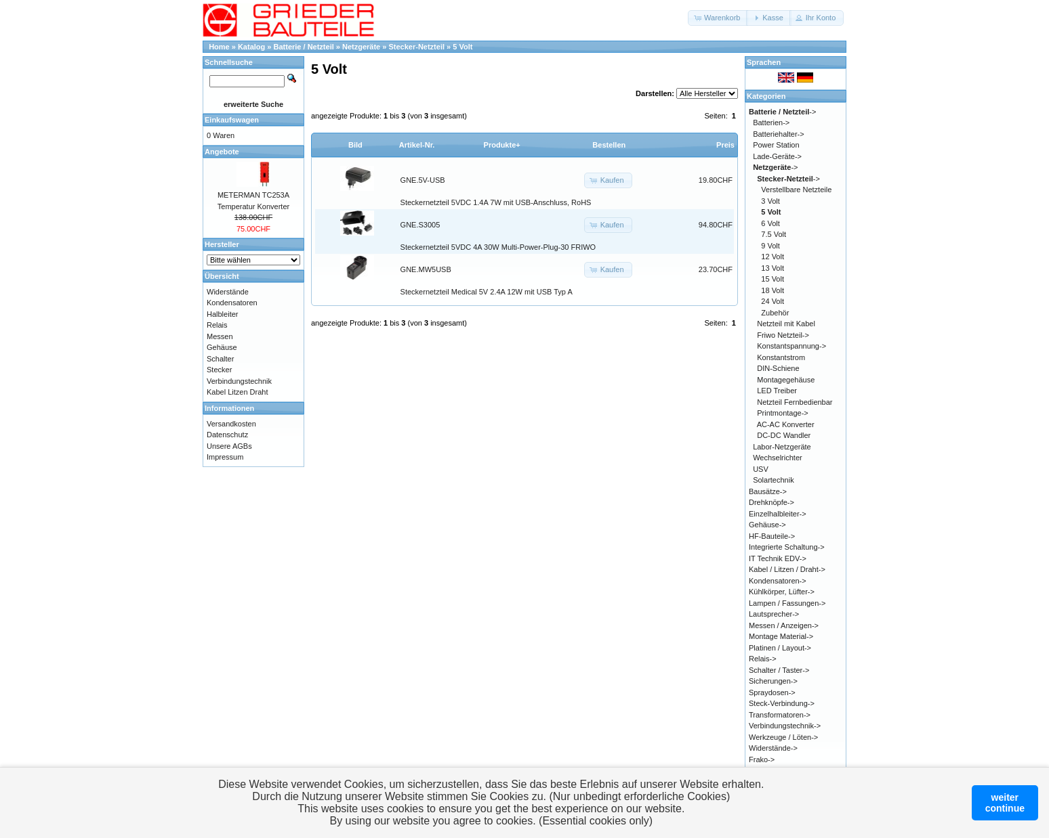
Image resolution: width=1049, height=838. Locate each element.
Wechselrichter (777, 458)
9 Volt (770, 246)
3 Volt (770, 201)
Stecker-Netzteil (416, 47)
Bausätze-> (768, 491)
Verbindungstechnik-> (785, 726)
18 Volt (772, 290)
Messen (220, 336)
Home (219, 47)
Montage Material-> (781, 636)
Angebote (222, 152)
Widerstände (228, 292)
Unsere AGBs (229, 446)
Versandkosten (231, 424)
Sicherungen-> (773, 681)
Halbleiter (222, 314)
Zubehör (775, 313)
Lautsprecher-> (774, 614)
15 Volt (772, 279)
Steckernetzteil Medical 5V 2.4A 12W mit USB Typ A (486, 292)
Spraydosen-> (772, 692)
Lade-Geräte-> (777, 156)
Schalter (220, 359)
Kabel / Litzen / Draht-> (787, 569)
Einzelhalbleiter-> (777, 514)
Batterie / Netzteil (304, 47)
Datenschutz (227, 435)
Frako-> (762, 759)
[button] (718, 18)
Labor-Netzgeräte (782, 447)
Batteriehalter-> (778, 134)
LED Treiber (777, 391)
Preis (725, 145)
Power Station (776, 145)
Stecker (219, 370)
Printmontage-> (782, 413)
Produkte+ (502, 145)
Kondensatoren (232, 303)
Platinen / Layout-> (780, 648)
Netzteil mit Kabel (786, 323)
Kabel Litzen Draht (237, 392)
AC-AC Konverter (786, 424)
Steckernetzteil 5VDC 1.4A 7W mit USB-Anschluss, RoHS (496, 202)
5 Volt (462, 47)
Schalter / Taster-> (779, 670)
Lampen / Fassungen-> (787, 603)
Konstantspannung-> (791, 346)
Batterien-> (771, 122)
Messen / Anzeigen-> (784, 625)
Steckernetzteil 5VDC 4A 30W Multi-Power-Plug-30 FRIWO (498, 247)
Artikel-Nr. (417, 145)
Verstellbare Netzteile (796, 189)
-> (782, 112)
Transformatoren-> (779, 715)
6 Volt (770, 223)
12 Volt (772, 256)
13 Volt (772, 268)
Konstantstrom (781, 357)
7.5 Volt (773, 234)
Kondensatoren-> (777, 581)
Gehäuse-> (767, 525)
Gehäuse (222, 347)
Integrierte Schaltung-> (787, 547)
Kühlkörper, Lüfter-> (782, 592)
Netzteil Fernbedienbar (794, 402)
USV (760, 469)
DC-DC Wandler (783, 435)
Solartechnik (773, 480)
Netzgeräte (361, 47)
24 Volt (772, 301)
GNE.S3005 (420, 225)
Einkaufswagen (232, 120)
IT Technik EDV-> (777, 558)
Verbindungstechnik (239, 381)
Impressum (225, 457)
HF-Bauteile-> (772, 536)
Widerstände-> (773, 748)
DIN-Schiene (778, 368)
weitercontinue (1005, 803)
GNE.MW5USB (425, 269)
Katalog (251, 47)
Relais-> (763, 659)
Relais (217, 325)
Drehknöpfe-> (771, 502)
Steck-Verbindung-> (782, 703)
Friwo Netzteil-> (783, 335)
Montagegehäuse (786, 380)
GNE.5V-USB (422, 180)
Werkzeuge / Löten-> (783, 737)
